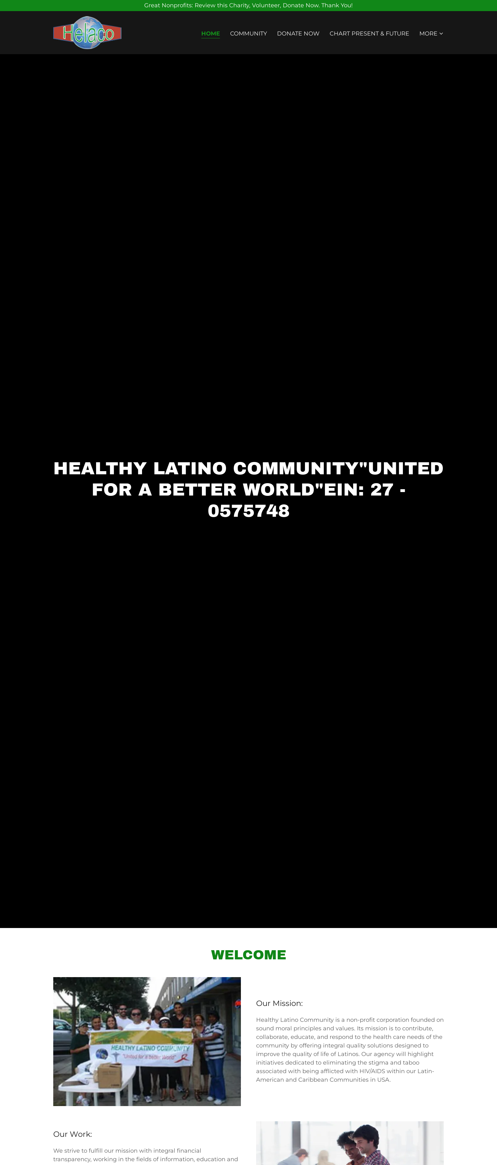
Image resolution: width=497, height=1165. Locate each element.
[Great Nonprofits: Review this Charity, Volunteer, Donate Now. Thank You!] (248, 5)
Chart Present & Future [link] (369, 33)
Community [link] (248, 33)
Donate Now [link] (298, 33)
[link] (87, 32)
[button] (431, 33)
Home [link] (210, 33)
